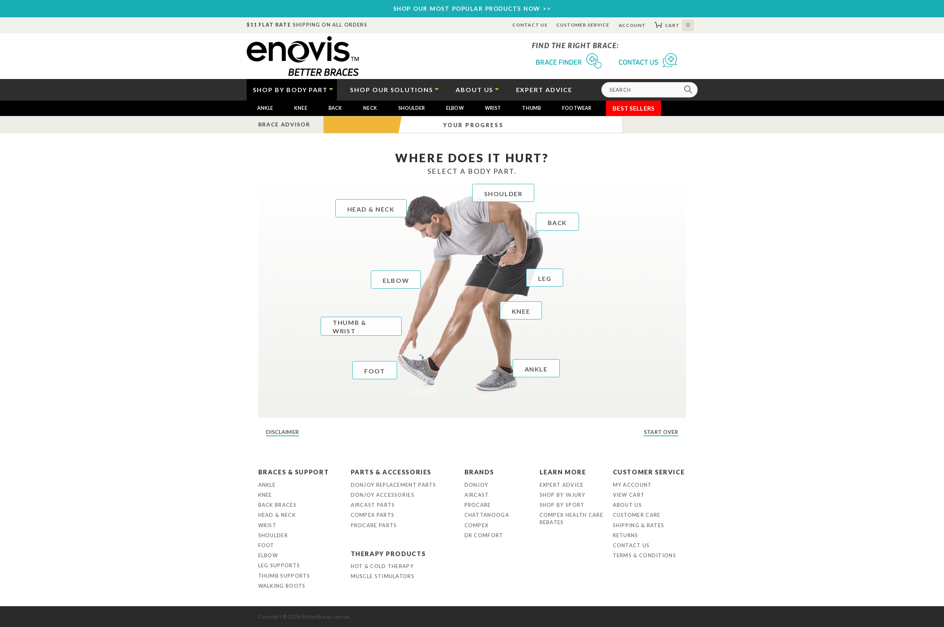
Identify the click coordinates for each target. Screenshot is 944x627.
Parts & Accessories (391, 472)
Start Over (661, 432)
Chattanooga (486, 515)
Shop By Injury (563, 495)
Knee (300, 108)
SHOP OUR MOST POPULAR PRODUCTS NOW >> (472, 8)
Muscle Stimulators (382, 576)
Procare (477, 505)
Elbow (455, 108)
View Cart (629, 495)
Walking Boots (282, 586)
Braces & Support (293, 472)
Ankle (265, 108)
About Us (627, 505)
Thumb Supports (284, 576)
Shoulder (411, 108)
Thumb (531, 108)
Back (335, 108)
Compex (476, 525)
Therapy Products (388, 553)
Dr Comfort (483, 535)
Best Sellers (634, 108)
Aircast (476, 495)
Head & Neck (277, 515)
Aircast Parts (373, 505)
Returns (625, 535)
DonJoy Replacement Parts (393, 485)
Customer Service (582, 25)
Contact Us (529, 25)
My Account (632, 485)
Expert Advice (562, 485)
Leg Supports (279, 565)
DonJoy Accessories (382, 495)
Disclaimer (282, 432)
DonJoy (476, 485)
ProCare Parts (374, 525)
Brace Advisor (284, 124)
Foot (266, 545)
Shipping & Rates (639, 525)
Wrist (493, 108)
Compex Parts (373, 515)
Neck (370, 108)
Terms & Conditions (644, 555)
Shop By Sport (562, 505)
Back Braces (277, 505)
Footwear (576, 108)
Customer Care (637, 515)
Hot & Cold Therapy (382, 566)
